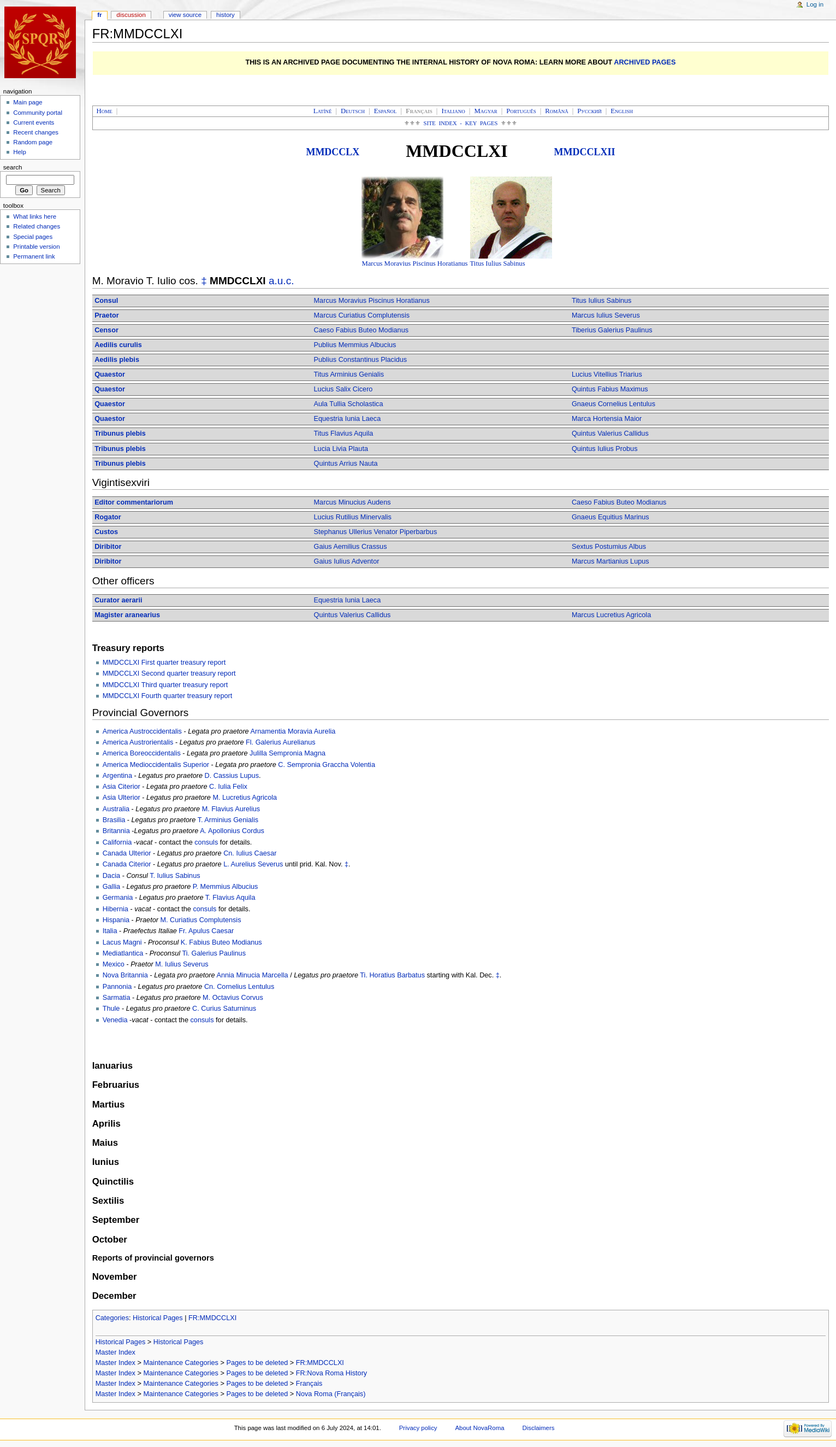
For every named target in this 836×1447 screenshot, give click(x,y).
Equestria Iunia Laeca (347, 419)
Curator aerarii (118, 600)
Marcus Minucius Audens (352, 502)
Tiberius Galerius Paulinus (612, 330)
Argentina (117, 776)
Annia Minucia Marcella (252, 975)
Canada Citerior (127, 864)
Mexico (113, 964)
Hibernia (115, 909)
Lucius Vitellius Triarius (607, 374)
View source (185, 14)
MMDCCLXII (584, 152)
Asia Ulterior (121, 797)
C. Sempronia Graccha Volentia (326, 765)
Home (104, 111)
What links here (34, 216)
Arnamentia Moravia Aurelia (293, 731)
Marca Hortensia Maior (607, 419)
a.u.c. (281, 280)
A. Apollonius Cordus (232, 831)
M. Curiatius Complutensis (200, 920)
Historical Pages (158, 1318)
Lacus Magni (122, 942)
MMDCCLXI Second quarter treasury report (169, 673)
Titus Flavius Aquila (343, 433)
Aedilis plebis (116, 360)
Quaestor (109, 374)
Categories (112, 1318)
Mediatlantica (123, 953)
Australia (116, 809)
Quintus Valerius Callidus (610, 433)
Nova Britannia (125, 975)
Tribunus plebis (120, 433)
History (225, 14)
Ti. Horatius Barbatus (392, 975)
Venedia (115, 1020)
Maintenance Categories (180, 1363)
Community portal (37, 112)
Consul (106, 300)
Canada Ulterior (127, 853)
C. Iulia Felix (228, 786)
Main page (28, 102)
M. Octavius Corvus (233, 997)
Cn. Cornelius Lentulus (239, 987)
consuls (206, 842)
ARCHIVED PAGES (644, 62)
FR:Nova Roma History (331, 1373)
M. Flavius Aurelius (231, 809)
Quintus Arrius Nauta (346, 463)
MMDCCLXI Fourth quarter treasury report (168, 696)
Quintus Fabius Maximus (610, 389)
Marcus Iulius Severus (606, 315)
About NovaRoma (479, 1428)
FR (99, 14)
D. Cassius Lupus (232, 776)
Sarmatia (117, 997)
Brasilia (114, 820)
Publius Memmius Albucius (355, 345)
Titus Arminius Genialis (349, 374)
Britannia (116, 831)
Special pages (32, 236)
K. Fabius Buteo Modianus (221, 942)
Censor (106, 330)
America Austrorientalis (138, 742)
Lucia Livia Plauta (341, 449)
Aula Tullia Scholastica (348, 404)
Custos (106, 532)
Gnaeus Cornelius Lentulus (613, 404)
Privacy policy (418, 1428)
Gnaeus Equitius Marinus (610, 517)
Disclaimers (538, 1428)
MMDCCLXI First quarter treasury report (164, 662)
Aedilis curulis (118, 345)
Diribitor (107, 546)
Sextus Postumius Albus (609, 546)
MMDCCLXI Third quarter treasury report (165, 685)
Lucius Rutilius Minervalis (353, 517)
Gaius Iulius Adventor (347, 561)
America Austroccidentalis (142, 731)
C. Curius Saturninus (224, 1008)
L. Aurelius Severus (253, 864)
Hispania (116, 920)
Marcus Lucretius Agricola (611, 615)
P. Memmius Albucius (225, 887)
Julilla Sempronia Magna (287, 753)
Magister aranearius (127, 615)
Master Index (115, 1352)
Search (12, 167)
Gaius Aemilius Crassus (350, 546)
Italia (110, 931)
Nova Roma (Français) (331, 1394)
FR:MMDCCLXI (212, 1318)
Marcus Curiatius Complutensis (362, 315)
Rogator (107, 517)
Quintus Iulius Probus (605, 449)
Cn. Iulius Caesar (249, 853)
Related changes (36, 226)
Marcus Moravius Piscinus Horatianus (414, 263)
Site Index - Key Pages (461, 123)
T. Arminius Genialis (228, 820)
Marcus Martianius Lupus (610, 561)
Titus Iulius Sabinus (497, 263)
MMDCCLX (332, 152)
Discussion (130, 14)
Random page (32, 142)
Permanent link (34, 256)
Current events (33, 122)
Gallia (111, 887)
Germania (118, 897)
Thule (111, 1008)
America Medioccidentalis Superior (156, 765)
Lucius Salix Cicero (343, 389)
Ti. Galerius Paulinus (214, 953)
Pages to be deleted (257, 1363)
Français (309, 1383)
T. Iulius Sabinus (175, 876)
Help (19, 152)
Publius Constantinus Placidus (360, 360)
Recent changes (35, 132)
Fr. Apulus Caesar (206, 931)
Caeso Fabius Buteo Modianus (361, 330)
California (117, 842)
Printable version (36, 246)
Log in (815, 4)
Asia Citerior (121, 786)
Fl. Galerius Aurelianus (281, 742)
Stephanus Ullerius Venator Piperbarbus (375, 532)
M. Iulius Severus (181, 964)
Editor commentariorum (133, 502)
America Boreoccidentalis (142, 753)
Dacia (111, 876)
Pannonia (117, 987)
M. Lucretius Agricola (244, 797)
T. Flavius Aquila (230, 897)
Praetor (106, 315)
